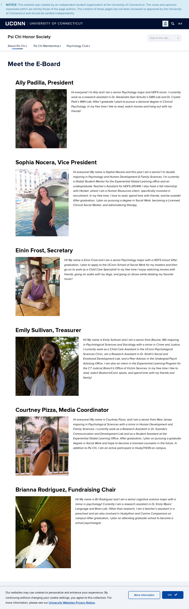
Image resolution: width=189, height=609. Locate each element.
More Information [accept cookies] (144, 595)
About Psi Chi (17, 46)
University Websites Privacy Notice (72, 603)
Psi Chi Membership (47, 46)
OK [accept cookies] (173, 594)
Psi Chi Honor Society (29, 37)
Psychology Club (78, 46)
